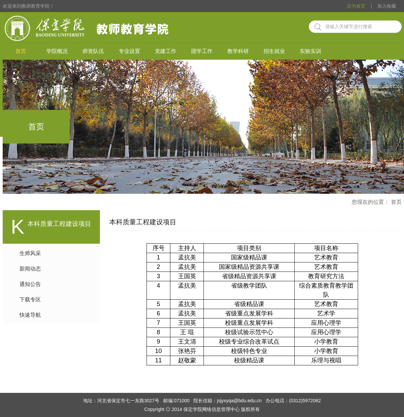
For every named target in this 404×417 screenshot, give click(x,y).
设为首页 (356, 6)
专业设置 (129, 51)
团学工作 (202, 51)
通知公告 (30, 284)
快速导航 (30, 315)
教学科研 (238, 51)
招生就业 (274, 51)
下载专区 (30, 299)
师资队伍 (93, 51)
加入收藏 (386, 6)
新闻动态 (30, 269)
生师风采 (30, 253)
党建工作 (165, 51)
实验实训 (310, 51)
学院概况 (57, 51)
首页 (20, 51)
